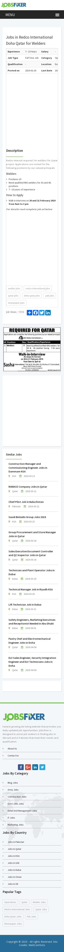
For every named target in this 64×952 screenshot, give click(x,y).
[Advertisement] (32, 106)
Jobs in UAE (13, 862)
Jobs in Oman (15, 876)
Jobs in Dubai (14, 869)
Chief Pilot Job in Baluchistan (26, 501)
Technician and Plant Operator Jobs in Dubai (32, 572)
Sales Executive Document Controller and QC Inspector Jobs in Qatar (31, 553)
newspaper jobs (16, 302)
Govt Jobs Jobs (16, 803)
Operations (10, 902)
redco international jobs (38, 288)
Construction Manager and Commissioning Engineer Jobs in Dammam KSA (28, 467)
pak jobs (49, 295)
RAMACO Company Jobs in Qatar (28, 486)
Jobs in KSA (14, 855)
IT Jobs (11, 817)
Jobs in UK (13, 883)
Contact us (13, 755)
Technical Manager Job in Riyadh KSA (31, 589)
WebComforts (37, 945)
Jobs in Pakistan (16, 841)
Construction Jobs (17, 796)
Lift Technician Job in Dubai (25, 604)
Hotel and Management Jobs (22, 810)
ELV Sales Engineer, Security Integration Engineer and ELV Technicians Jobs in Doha (32, 661)
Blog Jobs (13, 782)
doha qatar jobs (32, 295)
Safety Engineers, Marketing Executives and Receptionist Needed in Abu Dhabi (32, 621)
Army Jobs (13, 789)
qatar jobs (13, 295)
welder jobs (14, 288)
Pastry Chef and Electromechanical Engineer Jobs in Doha (30, 640)
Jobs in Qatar (14, 848)
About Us (12, 748)
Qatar (24, 902)
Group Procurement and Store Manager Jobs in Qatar (32, 534)
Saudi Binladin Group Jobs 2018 (27, 517)
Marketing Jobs (16, 824)
